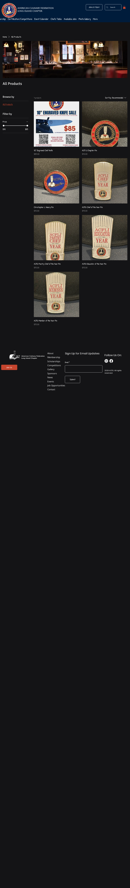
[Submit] (72, 379)
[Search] (113, 7)
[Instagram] (106, 361)
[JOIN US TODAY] (94, 7)
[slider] (3, 125)
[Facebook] (111, 361)
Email (67, 362)
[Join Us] (9, 367)
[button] (124, 7)
